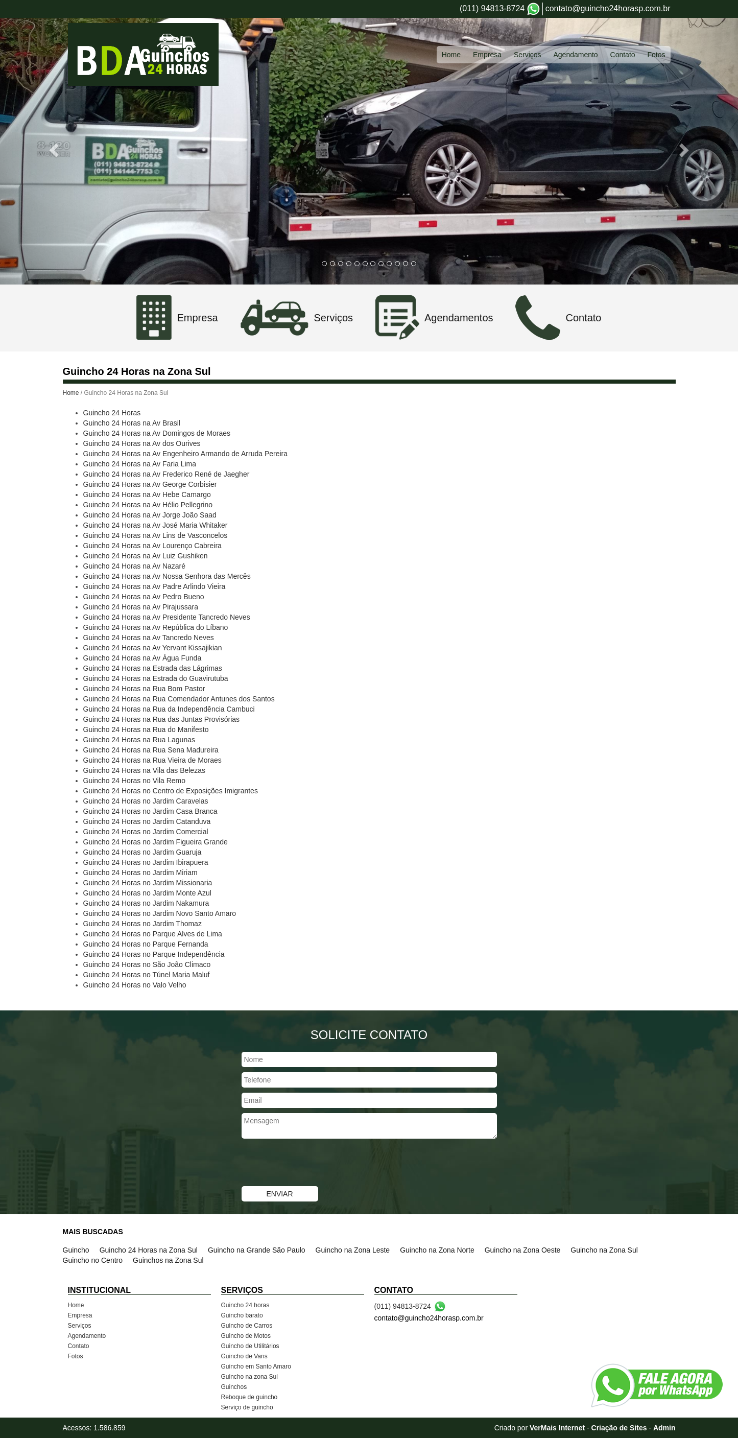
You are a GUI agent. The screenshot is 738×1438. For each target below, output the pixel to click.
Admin (664, 1428)
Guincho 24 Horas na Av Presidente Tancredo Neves (166, 617)
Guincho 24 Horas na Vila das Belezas (144, 770)
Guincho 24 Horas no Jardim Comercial (145, 832)
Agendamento (87, 1335)
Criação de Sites (619, 1428)
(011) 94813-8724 (492, 8)
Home (71, 392)
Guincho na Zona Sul (604, 1250)
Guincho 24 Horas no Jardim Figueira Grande (155, 842)
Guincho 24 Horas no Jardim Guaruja (142, 852)
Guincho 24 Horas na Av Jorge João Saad (150, 515)
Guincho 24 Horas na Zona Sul (149, 1250)
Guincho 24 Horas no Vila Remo (134, 780)
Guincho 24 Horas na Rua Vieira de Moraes (152, 760)
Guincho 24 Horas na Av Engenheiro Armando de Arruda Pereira (185, 454)
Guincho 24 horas (245, 1305)
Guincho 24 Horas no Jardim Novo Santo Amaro (159, 913)
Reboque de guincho (249, 1397)
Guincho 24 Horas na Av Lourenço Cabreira (152, 545)
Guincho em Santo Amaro (256, 1366)
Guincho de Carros (247, 1325)
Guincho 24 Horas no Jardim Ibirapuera (145, 862)
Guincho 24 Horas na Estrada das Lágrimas (152, 668)
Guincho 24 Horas (112, 413)
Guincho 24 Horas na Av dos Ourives (142, 443)
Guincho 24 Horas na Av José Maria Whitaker (155, 525)
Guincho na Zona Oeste (523, 1250)
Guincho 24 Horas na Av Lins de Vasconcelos (155, 535)
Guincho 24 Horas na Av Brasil (131, 423)
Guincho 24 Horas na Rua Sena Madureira (151, 750)
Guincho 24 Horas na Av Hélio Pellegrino (147, 505)
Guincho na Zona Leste (353, 1250)
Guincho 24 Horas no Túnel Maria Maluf (146, 975)
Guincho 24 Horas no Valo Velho (134, 985)
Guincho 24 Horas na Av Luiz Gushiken (145, 556)
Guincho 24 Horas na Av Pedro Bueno (143, 597)
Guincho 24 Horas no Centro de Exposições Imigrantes (170, 791)
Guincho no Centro (93, 1260)
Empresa (80, 1315)
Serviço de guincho (247, 1407)
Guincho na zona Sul (249, 1376)
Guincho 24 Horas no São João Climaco (147, 964)
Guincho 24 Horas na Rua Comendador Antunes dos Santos (179, 699)
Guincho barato (242, 1315)
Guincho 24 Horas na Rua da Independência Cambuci (169, 709)
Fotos (75, 1356)
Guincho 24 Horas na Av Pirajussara (140, 607)
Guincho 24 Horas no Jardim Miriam (140, 872)
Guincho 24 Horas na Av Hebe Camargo (147, 494)
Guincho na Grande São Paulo (256, 1250)
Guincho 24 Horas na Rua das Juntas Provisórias (161, 719)
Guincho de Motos (246, 1335)
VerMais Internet (557, 1428)
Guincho (76, 1250)
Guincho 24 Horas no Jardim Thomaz (142, 924)
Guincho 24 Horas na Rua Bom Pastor (144, 689)
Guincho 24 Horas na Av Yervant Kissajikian (152, 648)
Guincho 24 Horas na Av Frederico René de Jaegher (166, 474)
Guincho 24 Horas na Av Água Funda (142, 658)
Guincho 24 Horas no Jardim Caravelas (145, 801)
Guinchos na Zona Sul (168, 1260)
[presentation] (319, 1164)
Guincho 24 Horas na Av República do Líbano (155, 627)
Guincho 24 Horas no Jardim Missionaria (147, 883)
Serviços (79, 1325)
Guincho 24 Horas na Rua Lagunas (139, 740)
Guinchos (234, 1386)
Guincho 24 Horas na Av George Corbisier (150, 484)
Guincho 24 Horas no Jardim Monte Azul (147, 893)
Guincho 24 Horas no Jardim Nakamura (146, 903)
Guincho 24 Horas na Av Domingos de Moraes (156, 433)
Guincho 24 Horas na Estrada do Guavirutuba (155, 678)
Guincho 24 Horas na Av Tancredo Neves (148, 637)
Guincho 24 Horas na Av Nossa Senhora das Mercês (167, 576)
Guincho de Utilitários (250, 1346)
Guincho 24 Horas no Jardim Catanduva (147, 821)
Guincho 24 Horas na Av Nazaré (134, 566)
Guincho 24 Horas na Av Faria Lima (140, 464)
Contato (78, 1346)
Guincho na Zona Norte (437, 1250)
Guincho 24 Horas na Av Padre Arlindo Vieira (154, 586)
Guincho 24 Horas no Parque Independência (154, 954)
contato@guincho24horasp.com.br (608, 8)
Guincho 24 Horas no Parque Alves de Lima (152, 934)
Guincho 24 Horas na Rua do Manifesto (146, 729)
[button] (55, 150)
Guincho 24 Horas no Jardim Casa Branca (150, 811)
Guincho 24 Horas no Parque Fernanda (145, 944)
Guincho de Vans (244, 1356)
